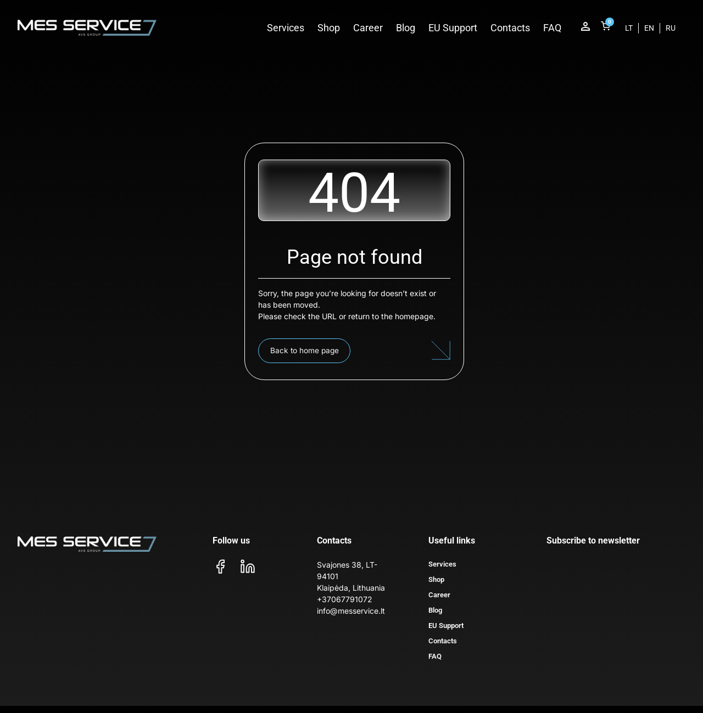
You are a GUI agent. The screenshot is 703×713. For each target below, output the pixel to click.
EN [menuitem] (649, 28)
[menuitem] (629, 28)
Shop (328, 27)
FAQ (552, 27)
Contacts (510, 27)
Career (368, 27)
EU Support (452, 27)
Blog (405, 27)
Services (285, 27)
